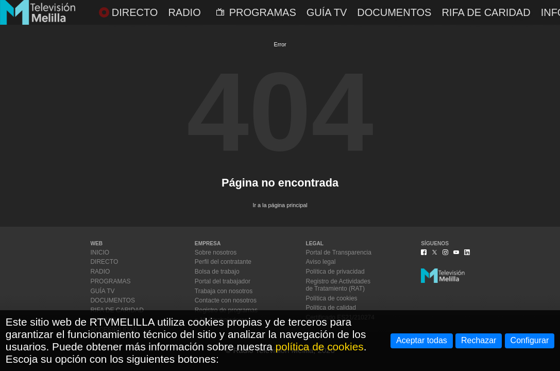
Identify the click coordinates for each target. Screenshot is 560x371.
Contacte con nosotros (226, 300)
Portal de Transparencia (338, 252)
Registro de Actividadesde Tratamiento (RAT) (338, 285)
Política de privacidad (335, 271)
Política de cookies (332, 298)
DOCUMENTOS (394, 12)
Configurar (530, 340)
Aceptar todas (421, 340)
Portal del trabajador (222, 281)
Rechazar (478, 340)
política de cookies (320, 346)
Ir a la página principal (279, 205)
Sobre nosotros (215, 252)
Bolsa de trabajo (217, 271)
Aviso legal (321, 261)
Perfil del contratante (223, 261)
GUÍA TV (327, 12)
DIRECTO (128, 12)
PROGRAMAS (256, 12)
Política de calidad (331, 307)
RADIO (184, 12)
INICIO (99, 252)
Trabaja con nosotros (223, 291)
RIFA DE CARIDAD (486, 12)
